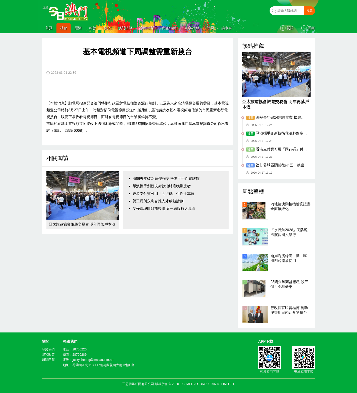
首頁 (49, 28)
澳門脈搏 (125, 28)
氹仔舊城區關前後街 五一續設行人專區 (164, 208)
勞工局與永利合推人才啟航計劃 (158, 201)
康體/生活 (147, 28)
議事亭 (227, 28)
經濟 (78, 28)
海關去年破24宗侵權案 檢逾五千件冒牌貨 (166, 178)
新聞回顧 (48, 360)
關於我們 (48, 349)
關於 (290, 28)
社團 (210, 28)
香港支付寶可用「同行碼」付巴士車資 (163, 193)
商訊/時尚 (169, 28)
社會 (63, 28)
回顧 (311, 28)
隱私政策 (48, 354)
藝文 (107, 28)
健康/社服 (191, 28)
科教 (92, 28)
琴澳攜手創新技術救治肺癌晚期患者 (162, 186)
